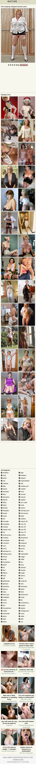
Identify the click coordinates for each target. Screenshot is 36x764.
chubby (4, 527)
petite (21, 540)
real (21, 551)
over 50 (22, 527)
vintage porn (24, 611)
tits (21, 600)
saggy (22, 556)
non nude (23, 502)
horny (4, 603)
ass (3, 481)
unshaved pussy (25, 603)
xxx (21, 622)
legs (21, 472)
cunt (3, 546)
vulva (21, 613)
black (4, 505)
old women (23, 513)
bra (3, 519)
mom (21, 491)
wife (21, 619)
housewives (6, 608)
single (22, 573)
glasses (4, 584)
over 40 (22, 524)
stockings (23, 586)
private (22, 546)
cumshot (5, 543)
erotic (4, 559)
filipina (4, 573)
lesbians (22, 475)
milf (21, 483)
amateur (5, 472)
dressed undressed (8, 551)
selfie (21, 559)
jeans (4, 616)
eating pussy (6, 554)
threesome (23, 594)
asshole (4, 483)
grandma (5, 586)
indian (4, 611)
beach (4, 489)
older (21, 516)
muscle (22, 494)
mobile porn (24, 486)
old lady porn (24, 510)
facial (4, 565)
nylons (22, 508)
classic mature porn (8, 529)
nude (21, 505)
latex (3, 619)
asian (4, 478)
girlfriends (5, 581)
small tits (23, 581)
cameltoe (5, 524)
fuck (3, 575)
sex (21, 562)
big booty (5, 497)
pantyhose (23, 538)
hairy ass (5, 594)
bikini (3, 502)
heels (4, 600)
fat (3, 567)
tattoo (21, 589)
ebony (4, 556)
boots (4, 516)
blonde (4, 508)
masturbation (24, 481)
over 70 (22, 532)
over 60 (22, 529)
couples (4, 538)
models (22, 489)
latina (4, 622)
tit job (21, 597)
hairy (3, 592)
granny (4, 589)
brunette (5, 521)
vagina (22, 608)
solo (21, 584)
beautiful (5, 491)
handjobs (5, 597)
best (3, 494)
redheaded (23, 554)
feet (3, 570)
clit (3, 532)
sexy (21, 565)
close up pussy (7, 535)
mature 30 (23, 521)
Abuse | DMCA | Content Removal (13, 757)
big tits (4, 500)
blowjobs (5, 510)
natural (22, 497)
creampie (5, 540)
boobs (4, 513)
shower (22, 570)
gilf (3, 578)
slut (21, 578)
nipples (22, 500)
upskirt (22, 605)
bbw (3, 486)
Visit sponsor (24, 65)
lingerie (22, 478)
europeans (5, 562)
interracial (5, 613)
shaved (22, 567)
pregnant (23, 543)
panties (22, 535)
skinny (22, 575)
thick (21, 592)
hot (3, 605)
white (21, 616)
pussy (22, 548)
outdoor (22, 519)
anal (3, 475)
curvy (4, 548)
